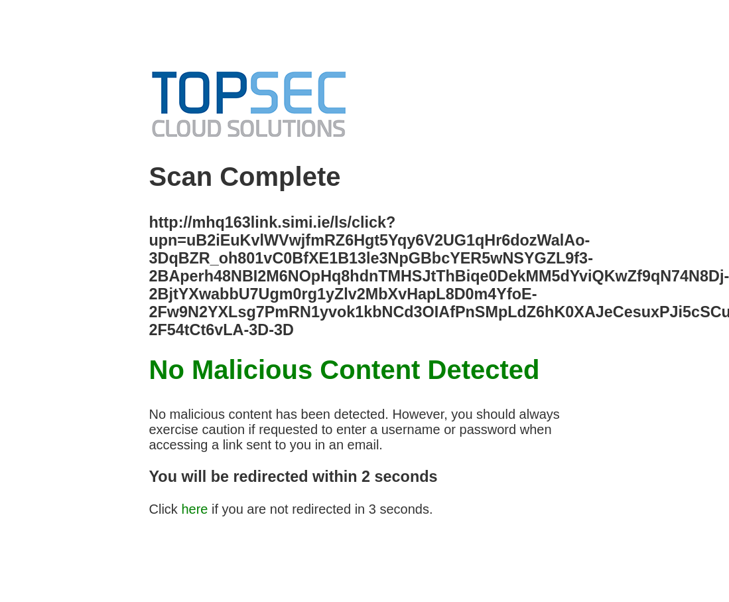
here (194, 509)
